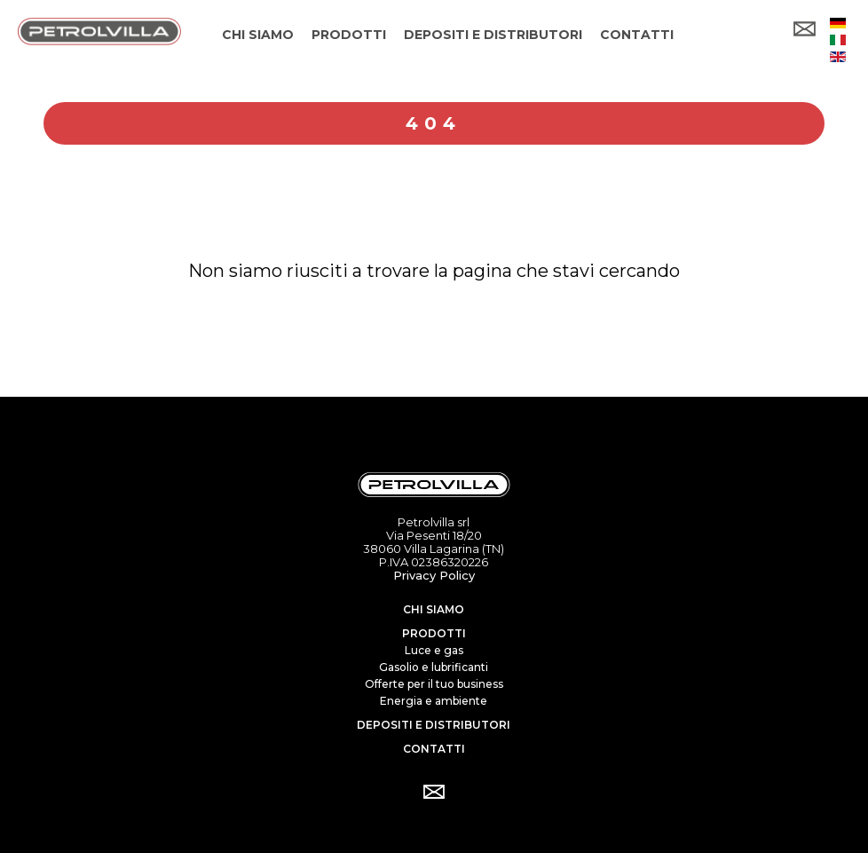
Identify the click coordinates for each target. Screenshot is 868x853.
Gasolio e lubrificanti (433, 667)
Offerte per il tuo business (434, 684)
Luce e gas (434, 650)
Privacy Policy (434, 575)
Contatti (434, 748)
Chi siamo (433, 609)
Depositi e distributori (433, 724)
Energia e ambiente (433, 700)
